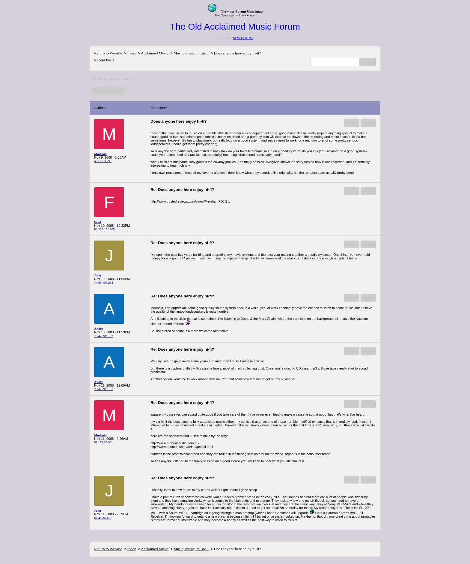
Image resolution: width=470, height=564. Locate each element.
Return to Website (108, 53)
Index (131, 53)
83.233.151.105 (104, 229)
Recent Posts (104, 60)
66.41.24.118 (102, 517)
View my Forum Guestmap (242, 11)
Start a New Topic (108, 91)
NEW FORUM (243, 38)
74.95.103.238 (103, 282)
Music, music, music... (191, 53)
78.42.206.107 (103, 336)
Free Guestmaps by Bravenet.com (235, 15)
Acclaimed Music (154, 53)
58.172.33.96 (103, 161)
